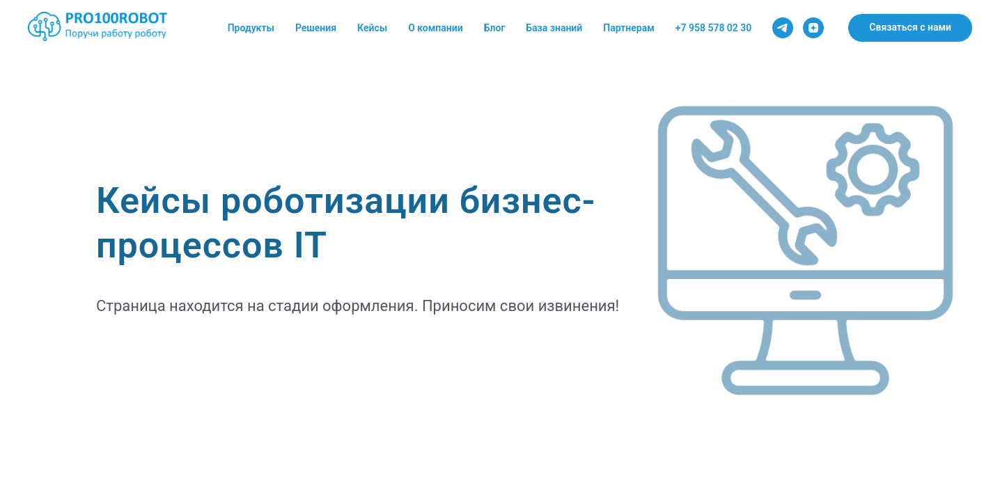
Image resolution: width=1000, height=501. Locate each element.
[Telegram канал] (782, 27)
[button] (910, 28)
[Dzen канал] (813, 27)
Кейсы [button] (372, 27)
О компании (435, 27)
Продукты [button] (251, 27)
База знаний (554, 27)
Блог (495, 27)
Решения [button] (315, 27)
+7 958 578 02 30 (713, 27)
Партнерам (628, 27)
